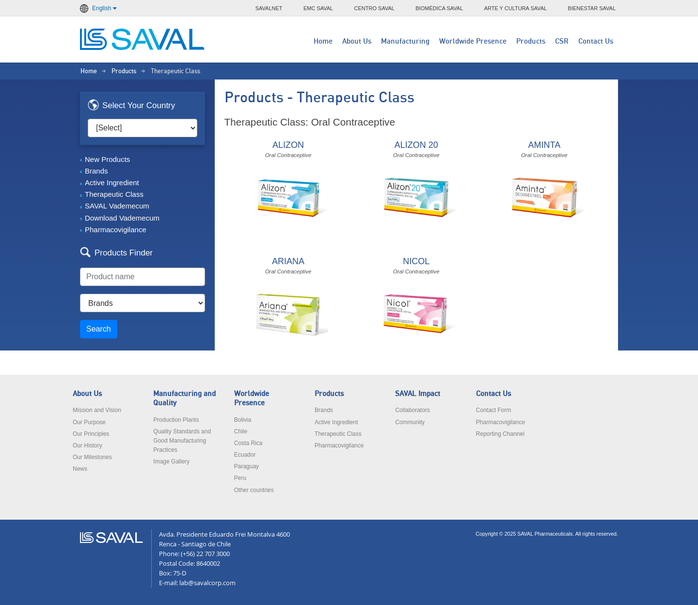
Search (98, 329)
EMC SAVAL (318, 8)
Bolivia (242, 419)
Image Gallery (171, 461)
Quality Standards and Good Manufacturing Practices (182, 440)
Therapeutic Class (114, 194)
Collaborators (412, 410)
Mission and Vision (97, 410)
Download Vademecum (122, 218)
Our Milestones (92, 457)
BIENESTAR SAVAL (592, 8)
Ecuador (245, 454)
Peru (240, 478)
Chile (240, 431)
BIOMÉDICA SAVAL (439, 8)
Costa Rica (248, 443)
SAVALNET (269, 8)
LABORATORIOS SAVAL (143, 39)
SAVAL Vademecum (117, 206)
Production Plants (176, 419)
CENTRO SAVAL (374, 8)
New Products (107, 159)
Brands (96, 171)
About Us (356, 41)
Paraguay (246, 466)
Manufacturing (405, 41)
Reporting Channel (500, 433)
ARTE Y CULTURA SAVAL (515, 8)
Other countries (254, 490)
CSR (562, 41)
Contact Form (493, 410)
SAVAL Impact (417, 394)
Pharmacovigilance (115, 229)
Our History (87, 445)
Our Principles (91, 433)
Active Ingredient (112, 182)
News (80, 468)
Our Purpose (89, 422)
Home (323, 41)
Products (530, 41)
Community (410, 422)
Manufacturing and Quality (184, 398)
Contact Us (595, 41)
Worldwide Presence (473, 41)
